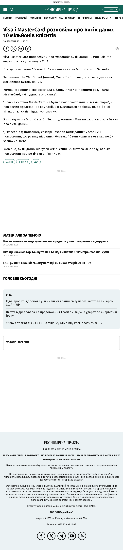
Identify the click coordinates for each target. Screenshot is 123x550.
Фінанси (87, 18)
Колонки (35, 18)
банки (9, 162)
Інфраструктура (53, 18)
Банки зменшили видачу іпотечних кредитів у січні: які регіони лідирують (55, 241)
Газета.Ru (40, 69)
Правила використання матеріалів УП (98, 455)
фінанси (23, 162)
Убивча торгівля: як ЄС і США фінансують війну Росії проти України (54, 323)
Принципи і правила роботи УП (61, 459)
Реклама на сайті (13, 455)
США (36, 162)
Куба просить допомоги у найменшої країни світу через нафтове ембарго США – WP (59, 303)
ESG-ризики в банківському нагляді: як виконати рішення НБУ (47, 263)
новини (7, 18)
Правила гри (72, 18)
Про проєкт (32, 455)
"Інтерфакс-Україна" (99, 474)
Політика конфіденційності (57, 455)
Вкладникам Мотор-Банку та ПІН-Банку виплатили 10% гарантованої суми (56, 252)
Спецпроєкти (103, 18)
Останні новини (17, 341)
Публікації (21, 18)
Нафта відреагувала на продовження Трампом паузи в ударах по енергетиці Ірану (61, 314)
